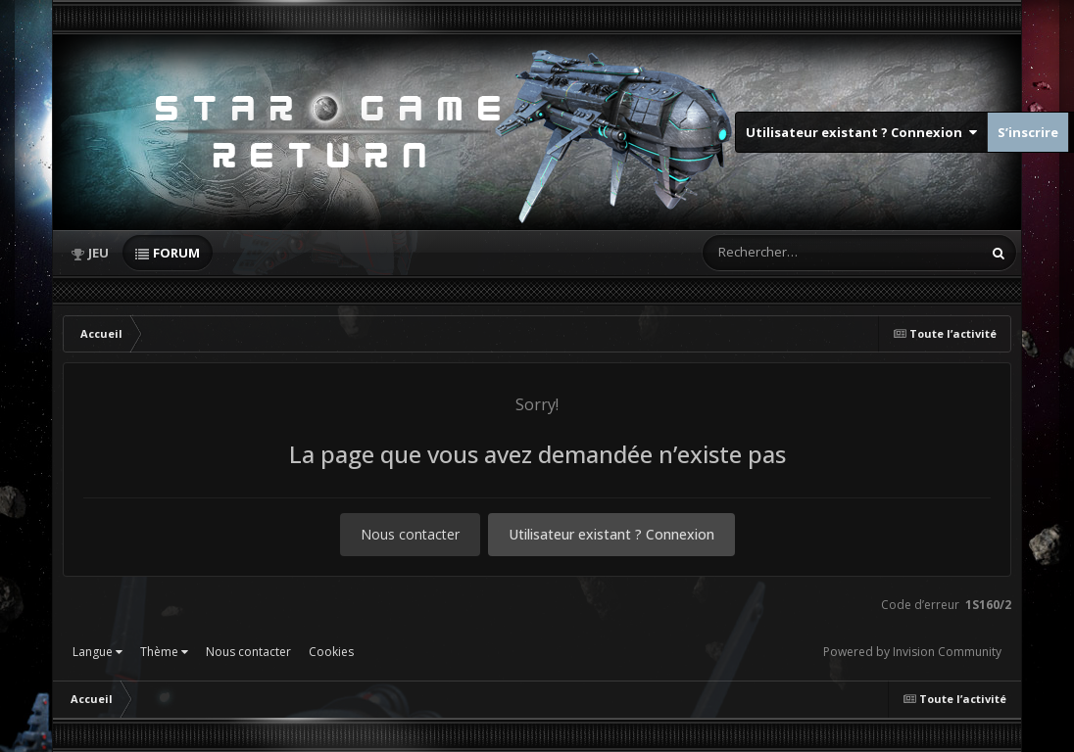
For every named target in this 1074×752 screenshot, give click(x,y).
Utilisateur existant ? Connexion (861, 132)
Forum (176, 252)
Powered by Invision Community (912, 651)
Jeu (98, 252)
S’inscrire (1028, 132)
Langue (97, 651)
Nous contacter (410, 534)
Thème (164, 651)
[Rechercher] (786, 252)
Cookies (331, 651)
